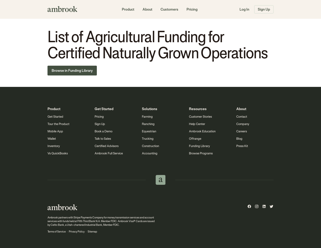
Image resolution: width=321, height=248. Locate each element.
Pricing (192, 9)
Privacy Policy (77, 231)
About (147, 9)
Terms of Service (56, 231)
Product (128, 9)
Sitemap (92, 231)
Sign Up (264, 9)
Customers (169, 9)
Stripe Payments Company (88, 217)
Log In (244, 9)
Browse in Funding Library (72, 70)
